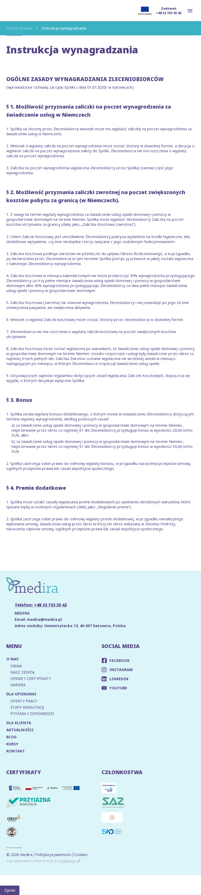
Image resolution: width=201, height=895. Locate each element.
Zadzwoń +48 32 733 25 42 (168, 10)
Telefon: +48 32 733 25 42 (41, 605)
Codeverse (67, 861)
